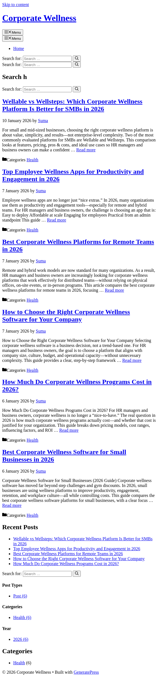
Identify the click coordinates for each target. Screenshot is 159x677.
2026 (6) (20, 639)
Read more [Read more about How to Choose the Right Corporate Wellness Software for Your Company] (132, 360)
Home (18, 48)
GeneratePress (86, 672)
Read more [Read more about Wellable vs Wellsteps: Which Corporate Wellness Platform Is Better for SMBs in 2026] (86, 149)
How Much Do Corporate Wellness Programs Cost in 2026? (66, 563)
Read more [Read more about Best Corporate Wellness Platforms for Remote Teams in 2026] (114, 290)
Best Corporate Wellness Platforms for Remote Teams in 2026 (68, 553)
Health (32, 159)
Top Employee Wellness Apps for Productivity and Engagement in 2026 (76, 548)
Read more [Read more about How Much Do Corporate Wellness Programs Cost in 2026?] (69, 430)
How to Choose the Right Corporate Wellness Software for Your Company (66, 315)
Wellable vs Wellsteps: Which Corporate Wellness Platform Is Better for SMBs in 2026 (72, 105)
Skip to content (15, 4)
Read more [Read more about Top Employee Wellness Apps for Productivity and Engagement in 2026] (56, 220)
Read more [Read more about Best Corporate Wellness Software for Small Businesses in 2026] (11, 505)
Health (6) (22, 617)
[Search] (77, 59)
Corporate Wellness (39, 18)
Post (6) (20, 596)
